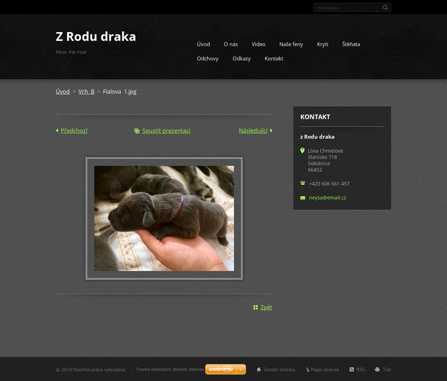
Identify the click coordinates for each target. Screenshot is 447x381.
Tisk (387, 369)
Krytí (322, 44)
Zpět (266, 307)
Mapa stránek (325, 369)
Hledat (385, 7)
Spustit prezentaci (166, 130)
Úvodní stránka (279, 369)
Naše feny (291, 44)
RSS (361, 369)
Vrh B (86, 91)
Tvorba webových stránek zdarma (169, 369)
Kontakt (274, 58)
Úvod (203, 44)
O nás (231, 44)
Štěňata (351, 44)
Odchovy (208, 58)
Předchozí (74, 130)
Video (258, 44)
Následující (253, 130)
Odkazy (242, 58)
